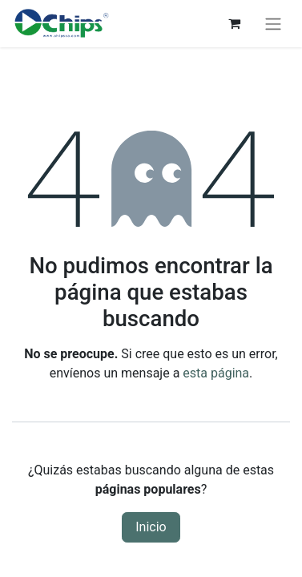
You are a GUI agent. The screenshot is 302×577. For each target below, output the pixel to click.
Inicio (150, 527)
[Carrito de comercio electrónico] (234, 23)
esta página (216, 373)
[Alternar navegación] (273, 23)
